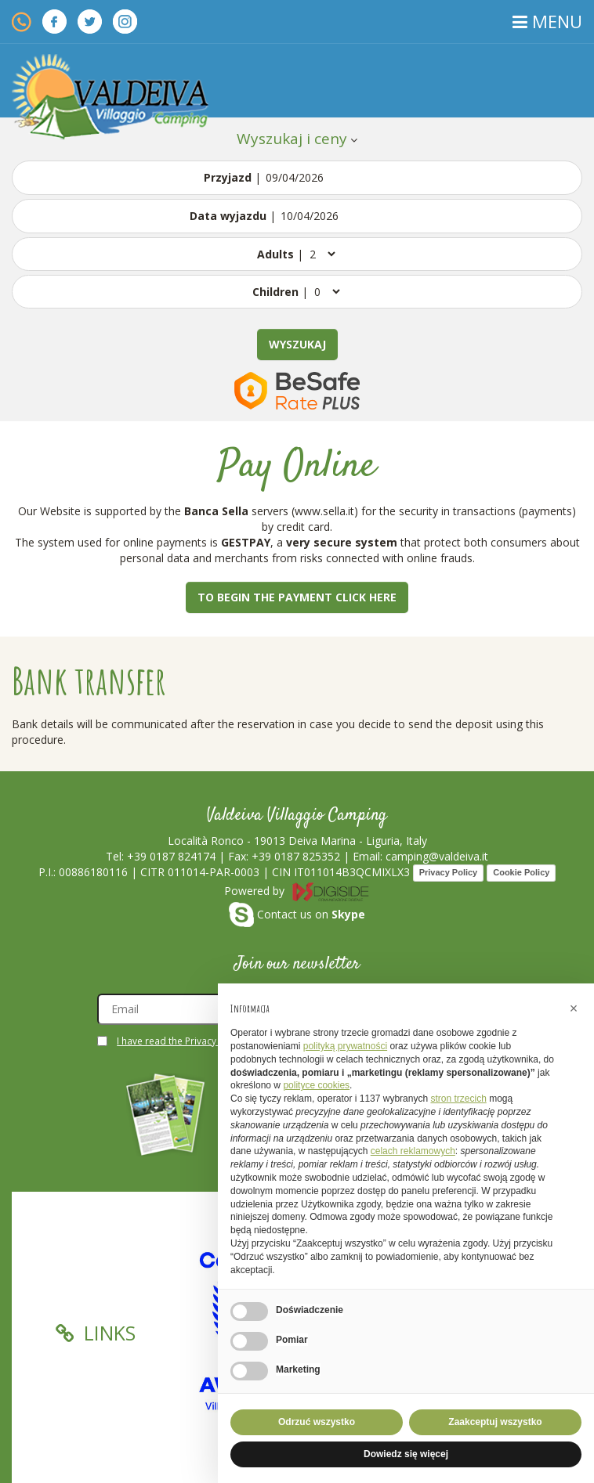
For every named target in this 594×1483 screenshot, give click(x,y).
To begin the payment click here (297, 597)
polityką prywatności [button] (345, 1046)
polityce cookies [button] (316, 1085)
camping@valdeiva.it (437, 856)
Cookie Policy (521, 872)
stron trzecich (458, 1098)
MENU (547, 21)
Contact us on (297, 914)
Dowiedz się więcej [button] (406, 1454)
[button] (573, 1008)
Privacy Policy (448, 872)
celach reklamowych (413, 1151)
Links (96, 1332)
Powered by (297, 890)
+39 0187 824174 (171, 856)
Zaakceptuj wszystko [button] (494, 1421)
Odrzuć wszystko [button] (316, 1421)
